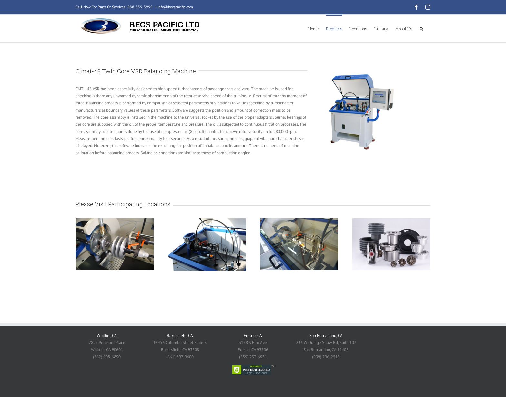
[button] (421, 28)
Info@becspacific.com (175, 7)
